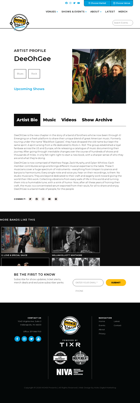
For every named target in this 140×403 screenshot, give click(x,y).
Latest (110, 11)
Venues (51, 11)
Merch (123, 11)
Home (102, 321)
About (95, 11)
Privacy (102, 333)
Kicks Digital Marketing (105, 387)
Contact (117, 325)
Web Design (85, 387)
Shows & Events (73, 11)
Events (102, 325)
